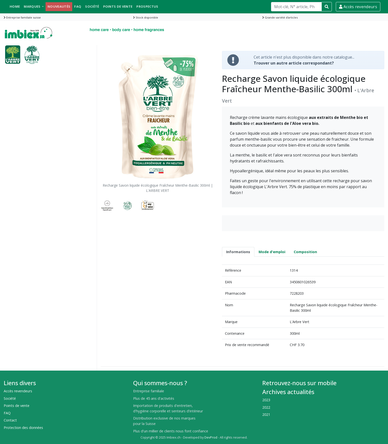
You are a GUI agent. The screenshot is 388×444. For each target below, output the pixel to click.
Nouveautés (59, 6)
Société (92, 6)
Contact (10, 420)
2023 (266, 400)
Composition (305, 251)
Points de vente (118, 6)
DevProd (210, 437)
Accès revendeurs (358, 6)
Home (15, 6)
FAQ (77, 6)
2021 (266, 414)
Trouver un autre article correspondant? (294, 63)
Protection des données (23, 427)
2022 (266, 407)
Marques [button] (32, 6)
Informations (238, 251)
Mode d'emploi (272, 251)
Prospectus (147, 6)
